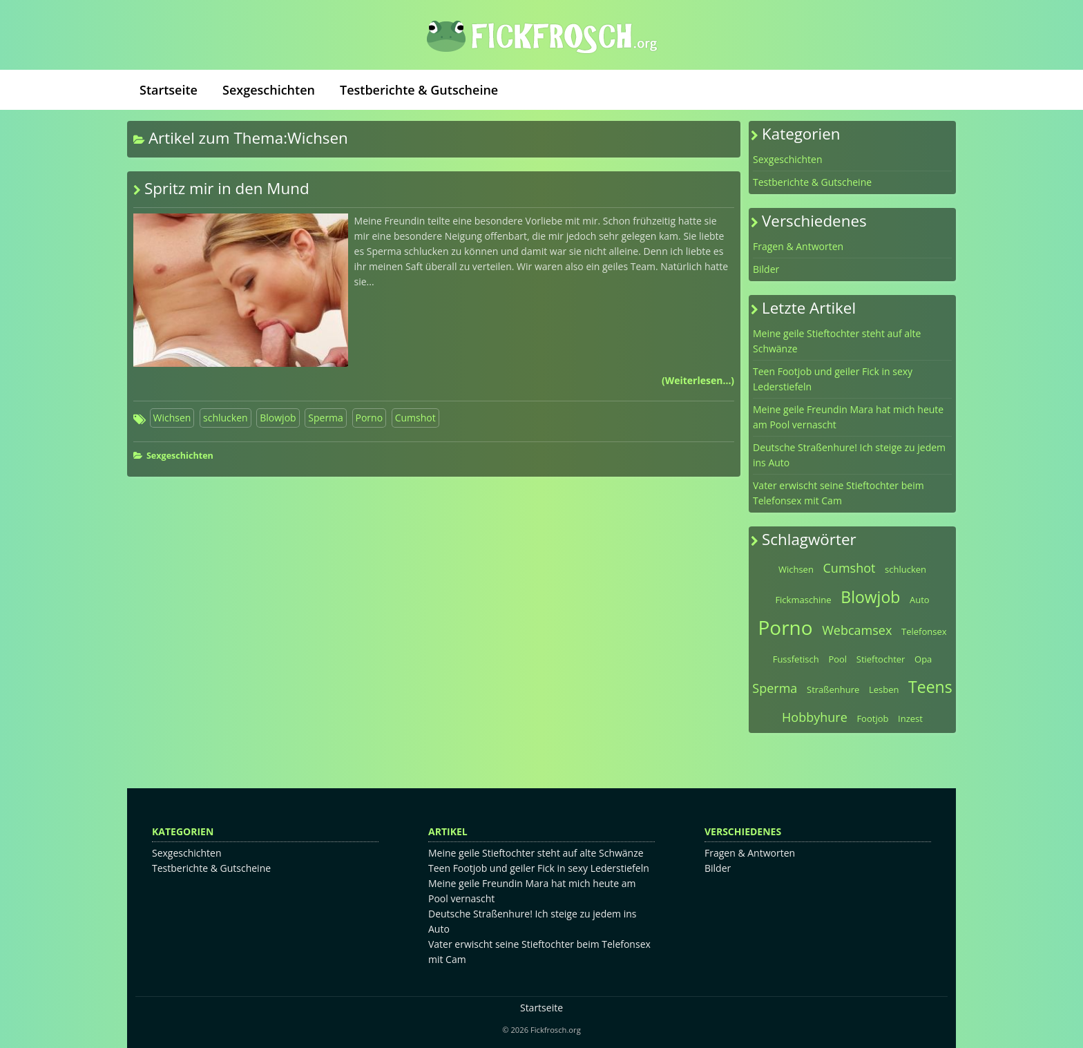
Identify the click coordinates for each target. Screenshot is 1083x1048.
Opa (923, 659)
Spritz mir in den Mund (226, 188)
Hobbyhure (814, 717)
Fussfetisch (796, 659)
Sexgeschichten (268, 90)
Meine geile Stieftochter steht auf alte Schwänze (837, 341)
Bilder (766, 269)
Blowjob (278, 417)
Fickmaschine (803, 599)
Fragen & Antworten (798, 246)
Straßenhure (833, 689)
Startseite (169, 90)
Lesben (884, 689)
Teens (930, 687)
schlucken (225, 417)
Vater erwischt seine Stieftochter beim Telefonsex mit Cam (838, 493)
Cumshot (415, 417)
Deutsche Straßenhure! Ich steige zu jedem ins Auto (849, 455)
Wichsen (172, 417)
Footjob (872, 718)
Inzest (910, 718)
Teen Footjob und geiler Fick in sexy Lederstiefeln (832, 379)
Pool (837, 659)
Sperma (325, 417)
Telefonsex (924, 631)
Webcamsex (857, 630)
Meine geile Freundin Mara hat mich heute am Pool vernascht (848, 417)
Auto (920, 599)
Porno (369, 417)
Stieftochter (880, 659)
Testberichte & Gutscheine (419, 90)
